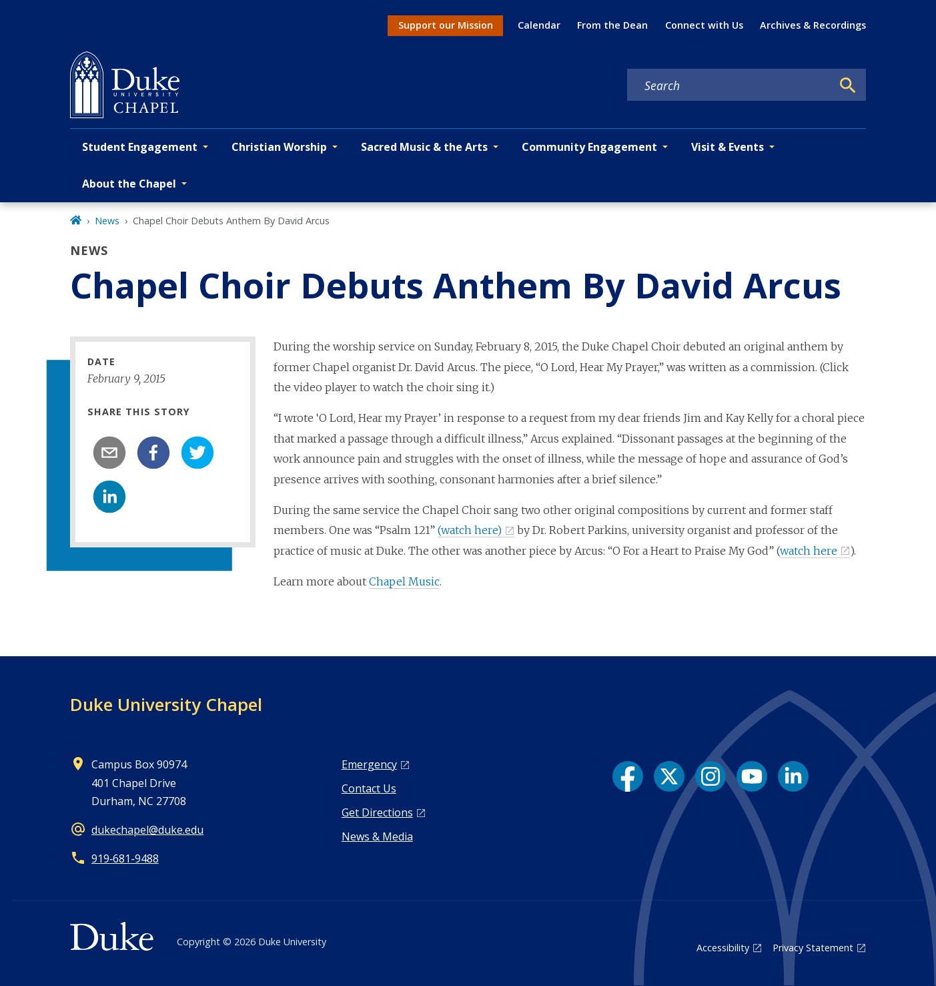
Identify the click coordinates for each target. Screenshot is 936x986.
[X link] (669, 776)
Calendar (539, 25)
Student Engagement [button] (139, 147)
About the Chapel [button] (129, 183)
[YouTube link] (752, 776)
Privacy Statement (813, 947)
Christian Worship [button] (279, 147)
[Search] (848, 85)
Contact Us (369, 788)
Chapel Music (404, 581)
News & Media (377, 836)
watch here (808, 550)
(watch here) (470, 530)
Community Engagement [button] (589, 147)
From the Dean (612, 25)
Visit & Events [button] (727, 147)
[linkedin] (109, 496)
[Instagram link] (710, 776)
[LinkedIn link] (793, 776)
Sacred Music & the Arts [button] (424, 147)
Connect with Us (704, 25)
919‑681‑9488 (125, 858)
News (107, 220)
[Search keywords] (729, 85)
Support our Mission (445, 25)
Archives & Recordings (813, 25)
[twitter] (197, 452)
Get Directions (377, 812)
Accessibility (722, 947)
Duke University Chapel (166, 704)
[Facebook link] (627, 776)
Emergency (369, 764)
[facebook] (153, 452)
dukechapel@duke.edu (147, 829)
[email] (109, 452)
